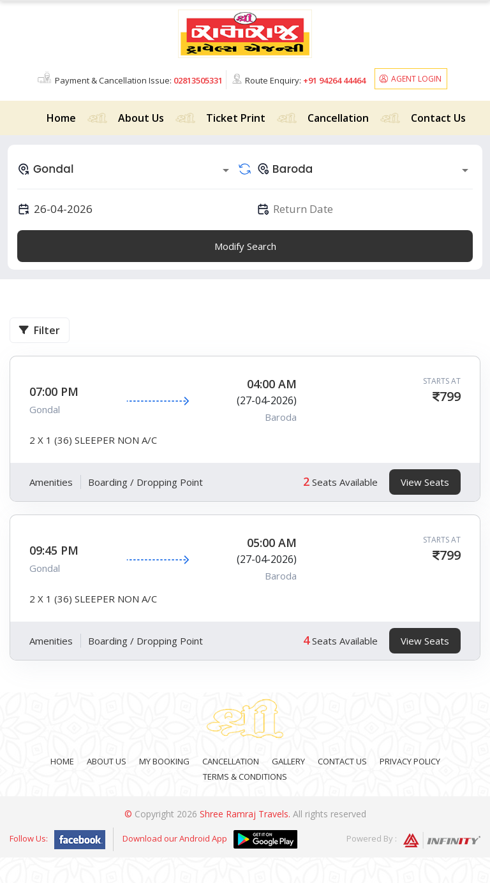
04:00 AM (272, 383)
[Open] (226, 170)
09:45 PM (53, 550)
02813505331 (198, 80)
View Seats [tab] (425, 482)
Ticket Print (235, 118)
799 (450, 396)
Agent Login (416, 78)
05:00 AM (272, 542)
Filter (39, 330)
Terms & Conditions (245, 776)
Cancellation (338, 118)
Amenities (51, 482)
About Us (141, 118)
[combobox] (125, 169)
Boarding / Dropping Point (145, 482)
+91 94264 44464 (334, 80)
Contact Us (438, 118)
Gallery (288, 761)
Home (61, 118)
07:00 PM (53, 391)
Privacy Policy (410, 761)
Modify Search (245, 246)
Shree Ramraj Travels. (245, 814)
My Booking (164, 761)
